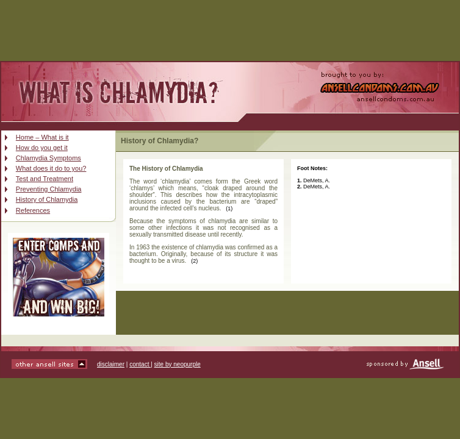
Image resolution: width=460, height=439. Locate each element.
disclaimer (110, 364)
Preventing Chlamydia (49, 189)
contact (140, 364)
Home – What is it (42, 137)
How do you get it (42, 147)
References (33, 210)
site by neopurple (177, 364)
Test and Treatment (44, 178)
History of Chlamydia (46, 199)
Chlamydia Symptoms (48, 158)
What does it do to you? (51, 168)
